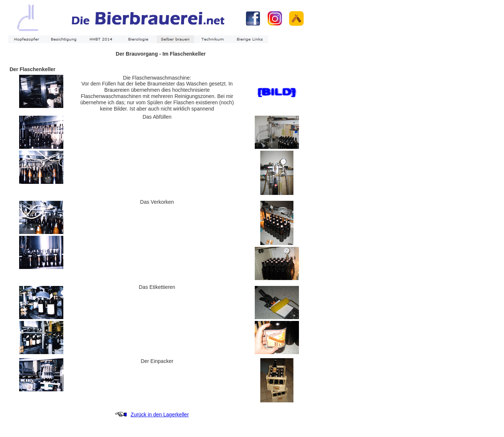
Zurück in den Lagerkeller (160, 414)
